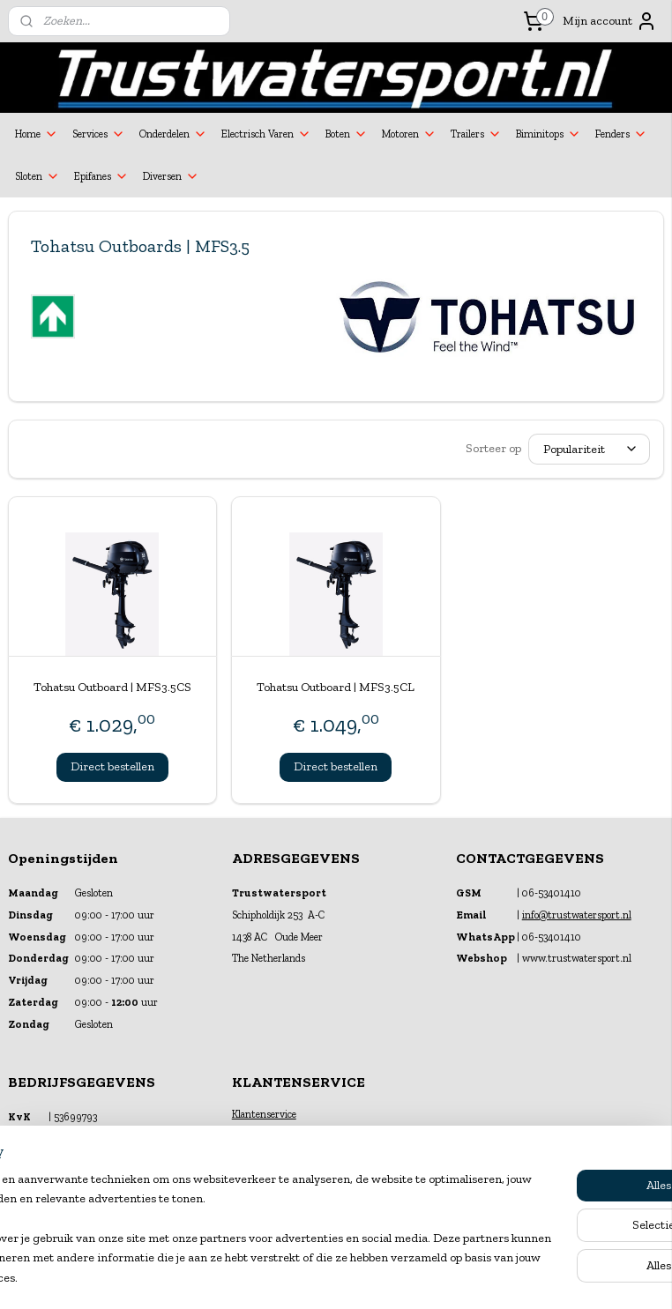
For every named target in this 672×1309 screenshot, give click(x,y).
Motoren (409, 134)
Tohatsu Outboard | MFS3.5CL (335, 687)
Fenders (621, 134)
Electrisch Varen (266, 134)
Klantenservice (264, 1114)
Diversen (171, 176)
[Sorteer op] (589, 449)
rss (320, 1277)
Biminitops (548, 134)
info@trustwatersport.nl (576, 915)
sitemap (291, 1277)
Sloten (37, 176)
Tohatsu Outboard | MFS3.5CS (112, 687)
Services (98, 134)
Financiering (259, 1131)
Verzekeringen (263, 1148)
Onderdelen (173, 134)
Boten (346, 134)
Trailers (476, 134)
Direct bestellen (112, 766)
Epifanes (101, 176)
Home (36, 134)
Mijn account (610, 21)
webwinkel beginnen (376, 1277)
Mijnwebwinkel (510, 1277)
